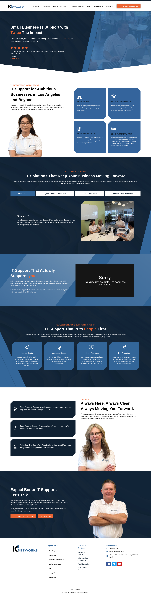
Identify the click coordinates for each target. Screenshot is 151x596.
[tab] (22, 193)
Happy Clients (98, 6)
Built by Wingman (75, 589)
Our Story (36, 6)
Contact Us (109, 6)
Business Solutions (78, 6)
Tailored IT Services (60, 6)
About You (46, 6)
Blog (88, 6)
